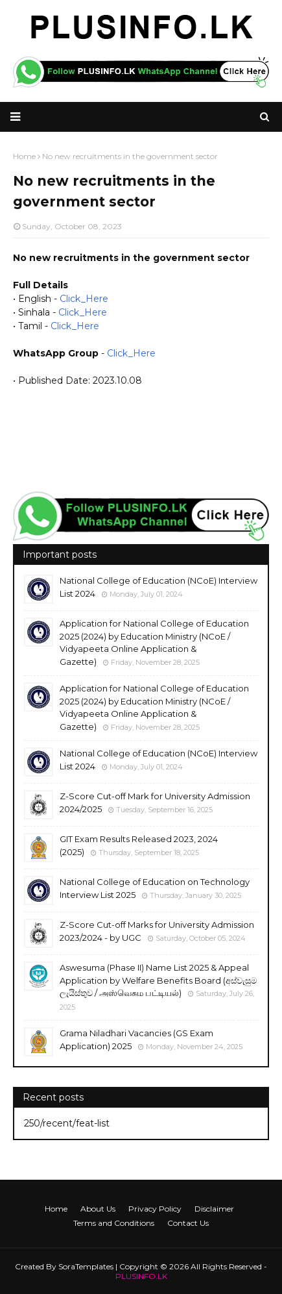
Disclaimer (214, 1208)
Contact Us (188, 1223)
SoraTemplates (85, 1266)
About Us (97, 1208)
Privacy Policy (155, 1208)
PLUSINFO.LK (141, 1276)
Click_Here (84, 299)
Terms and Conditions (113, 1223)
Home (56, 1208)
